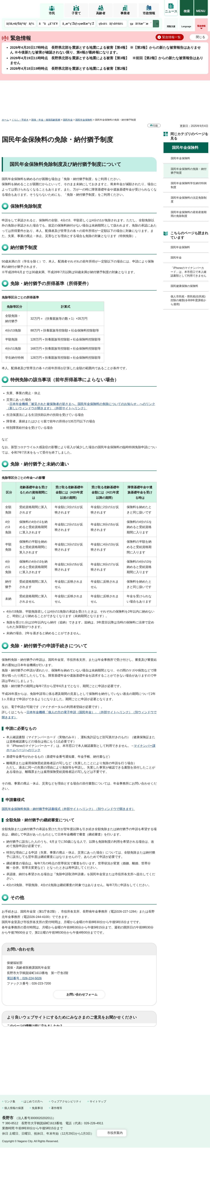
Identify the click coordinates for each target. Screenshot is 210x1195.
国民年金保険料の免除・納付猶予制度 (189, 170)
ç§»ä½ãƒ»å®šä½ (112, 23)
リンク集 (9, 1148)
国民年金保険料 (83, 119)
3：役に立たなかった (80, 1036)
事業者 (125, 13)
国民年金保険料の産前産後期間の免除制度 (189, 214)
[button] (186, 8)
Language (186, 26)
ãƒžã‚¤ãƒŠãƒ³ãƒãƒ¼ (20, 23)
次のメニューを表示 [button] (156, 23)
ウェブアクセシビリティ (66, 1148)
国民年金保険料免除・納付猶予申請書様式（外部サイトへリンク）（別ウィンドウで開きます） (68, 809)
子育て (76, 13)
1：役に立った (22, 1036)
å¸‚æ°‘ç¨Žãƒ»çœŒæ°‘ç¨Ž (78, 23)
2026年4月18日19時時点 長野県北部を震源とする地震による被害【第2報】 (69, 68)
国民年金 (68, 119)
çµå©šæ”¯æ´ (140, 23)
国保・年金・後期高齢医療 (45, 119)
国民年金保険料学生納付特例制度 (189, 185)
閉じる (200, 37)
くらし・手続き (20, 119)
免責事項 (37, 1155)
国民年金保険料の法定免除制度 (189, 199)
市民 (52, 13)
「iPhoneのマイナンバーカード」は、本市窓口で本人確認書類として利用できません (188, 271)
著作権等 (56, 1155)
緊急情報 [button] (201, 26)
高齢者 (100, 13)
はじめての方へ (33, 1148)
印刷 (155, 125)
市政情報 (149, 13)
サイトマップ (98, 1148)
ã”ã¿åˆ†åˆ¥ (48, 23)
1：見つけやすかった (27, 1052)
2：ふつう (49, 1036)
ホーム (5, 119)
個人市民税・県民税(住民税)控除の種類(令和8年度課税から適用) (188, 300)
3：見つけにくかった (89, 1052)
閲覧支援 (171, 26)
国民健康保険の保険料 (184, 286)
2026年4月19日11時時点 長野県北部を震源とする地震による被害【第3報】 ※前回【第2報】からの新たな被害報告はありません (106, 60)
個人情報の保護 (14, 1155)
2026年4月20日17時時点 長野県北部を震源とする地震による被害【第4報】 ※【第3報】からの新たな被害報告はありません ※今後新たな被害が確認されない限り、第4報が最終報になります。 (105, 50)
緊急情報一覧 (171, 37)
